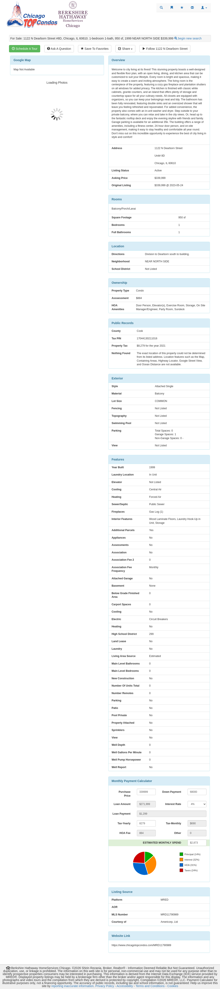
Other (177, 833)
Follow (165, 48)
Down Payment (171, 791)
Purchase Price (124, 793)
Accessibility (124, 986)
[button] (204, 7)
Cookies (172, 986)
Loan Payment (122, 813)
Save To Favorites (95, 48)
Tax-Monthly (173, 823)
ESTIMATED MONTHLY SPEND (162, 842)
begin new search (190, 38)
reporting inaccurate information (72, 986)
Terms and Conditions (150, 986)
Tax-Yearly (124, 823)
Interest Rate (173, 804)
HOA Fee (124, 833)
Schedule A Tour (24, 48)
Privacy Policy (104, 986)
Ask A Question (59, 48)
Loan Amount (122, 804)
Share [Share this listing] (125, 48)
